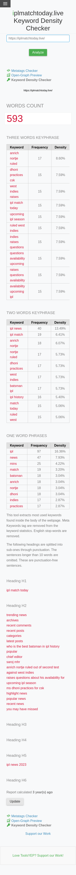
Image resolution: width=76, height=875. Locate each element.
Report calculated (29, 792)
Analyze (38, 52)
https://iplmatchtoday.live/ (38, 90)
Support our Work (38, 833)
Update (15, 801)
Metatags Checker (22, 70)
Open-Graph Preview (24, 75)
